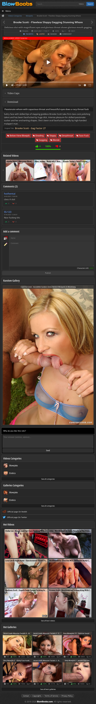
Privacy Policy (67, 696)
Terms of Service (51, 696)
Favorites (29, 34)
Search (90, 4)
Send (48, 450)
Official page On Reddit (17, 511)
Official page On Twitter (17, 517)
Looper (41, 34)
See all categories (48, 479)
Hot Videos (8, 524)
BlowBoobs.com (45, 701)
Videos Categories (12, 458)
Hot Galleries (9, 627)
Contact (26, 696)
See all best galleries (48, 689)
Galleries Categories (13, 485)
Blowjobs (25, 31)
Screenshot (67, 34)
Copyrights (36, 696)
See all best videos (48, 621)
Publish (48, 273)
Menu (8, 11)
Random (53, 34)
